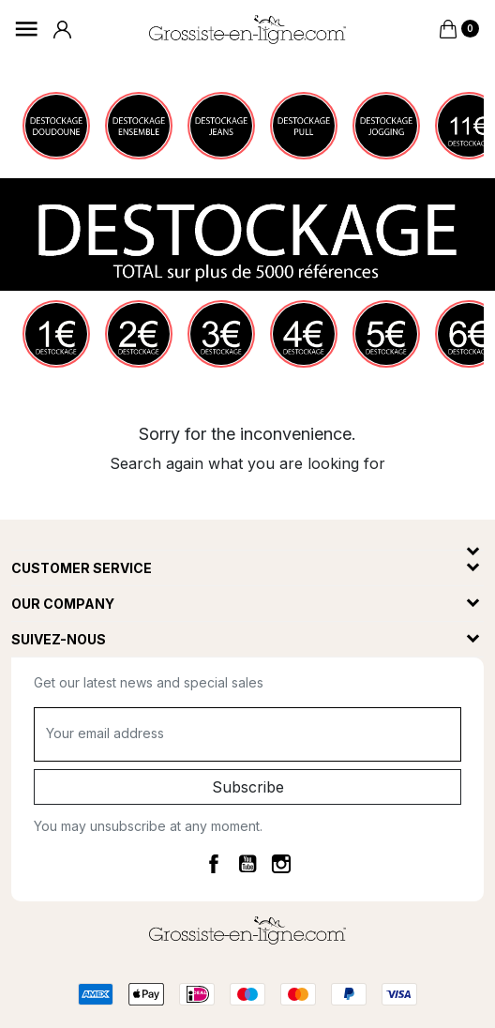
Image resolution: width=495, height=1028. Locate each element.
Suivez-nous (58, 639)
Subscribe (248, 787)
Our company (62, 604)
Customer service (81, 568)
